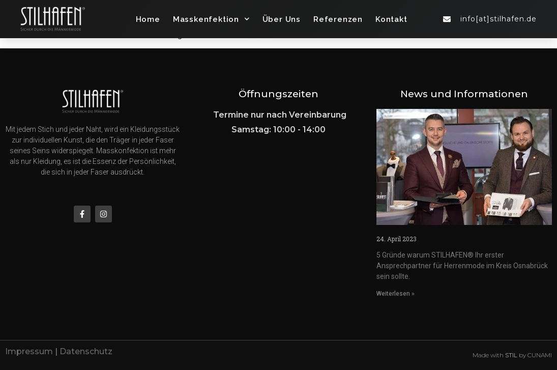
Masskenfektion (211, 19)
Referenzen (338, 19)
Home (148, 19)
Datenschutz (86, 351)
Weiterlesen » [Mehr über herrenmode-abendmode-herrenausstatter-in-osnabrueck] (395, 293)
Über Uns (281, 19)
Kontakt (391, 19)
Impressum (29, 351)
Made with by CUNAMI (512, 355)
